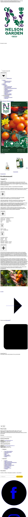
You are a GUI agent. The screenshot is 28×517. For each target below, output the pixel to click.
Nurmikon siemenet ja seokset (9, 465)
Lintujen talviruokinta (7, 94)
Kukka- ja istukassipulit (8, 86)
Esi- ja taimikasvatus (7, 87)
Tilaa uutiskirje (19, 476)
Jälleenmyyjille (9, 78)
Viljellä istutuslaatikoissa (8, 90)
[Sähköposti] (8, 477)
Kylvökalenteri (6, 96)
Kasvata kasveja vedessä (8, 97)
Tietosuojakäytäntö (7, 455)
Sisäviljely (6, 92)
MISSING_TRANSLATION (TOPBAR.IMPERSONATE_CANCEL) (10, 1)
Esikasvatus (6, 98)
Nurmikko (6, 89)
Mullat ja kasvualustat (7, 93)
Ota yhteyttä (6, 453)
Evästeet (5, 456)
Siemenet (5, 85)
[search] (0, 100)
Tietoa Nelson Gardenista (8, 451)
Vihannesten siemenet (7, 81)
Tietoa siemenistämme (8, 452)
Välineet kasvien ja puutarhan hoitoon (10, 88)
